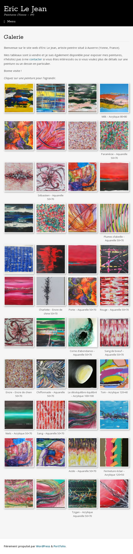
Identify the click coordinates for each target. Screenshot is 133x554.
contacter (35, 59)
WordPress (43, 546)
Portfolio (60, 546)
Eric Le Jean (25, 9)
